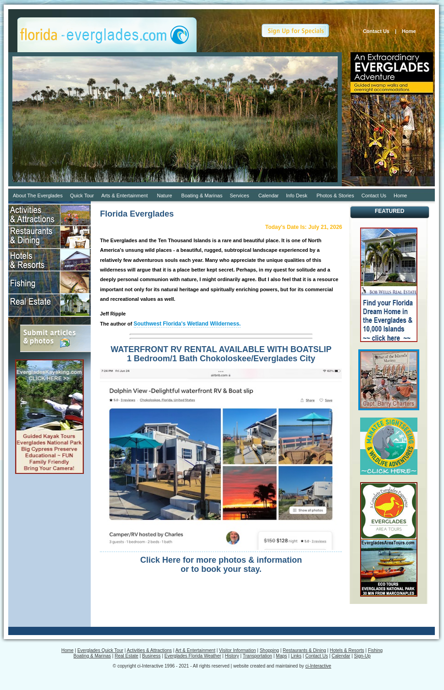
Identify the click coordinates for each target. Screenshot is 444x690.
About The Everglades (38, 195)
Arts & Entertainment (124, 195)
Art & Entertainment (195, 650)
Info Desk (296, 195)
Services (239, 195)
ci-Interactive (318, 665)
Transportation (257, 655)
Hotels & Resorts (347, 650)
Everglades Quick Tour (100, 650)
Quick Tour (82, 195)
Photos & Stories (335, 195)
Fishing (375, 650)
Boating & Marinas (202, 195)
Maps (281, 655)
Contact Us (376, 31)
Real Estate (126, 655)
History (232, 655)
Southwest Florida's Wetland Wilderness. (187, 324)
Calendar (268, 195)
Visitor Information (237, 650)
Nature (164, 195)
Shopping (269, 650)
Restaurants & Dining (304, 650)
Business (151, 655)
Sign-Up (362, 655)
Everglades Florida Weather (192, 655)
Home (411, 31)
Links (296, 655)
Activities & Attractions (149, 650)
